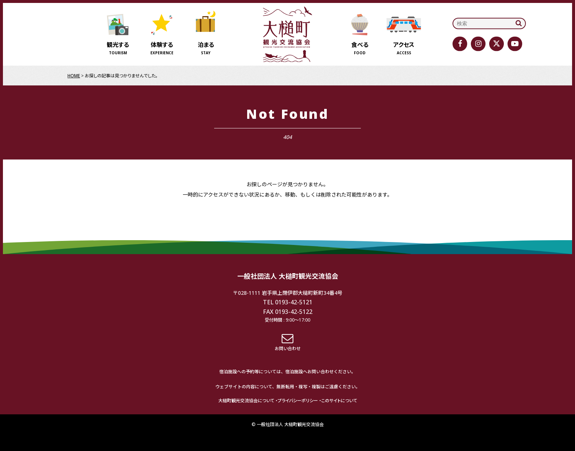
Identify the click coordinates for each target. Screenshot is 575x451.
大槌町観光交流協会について (246, 400)
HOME (73, 76)
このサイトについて (339, 400)
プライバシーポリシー (298, 400)
